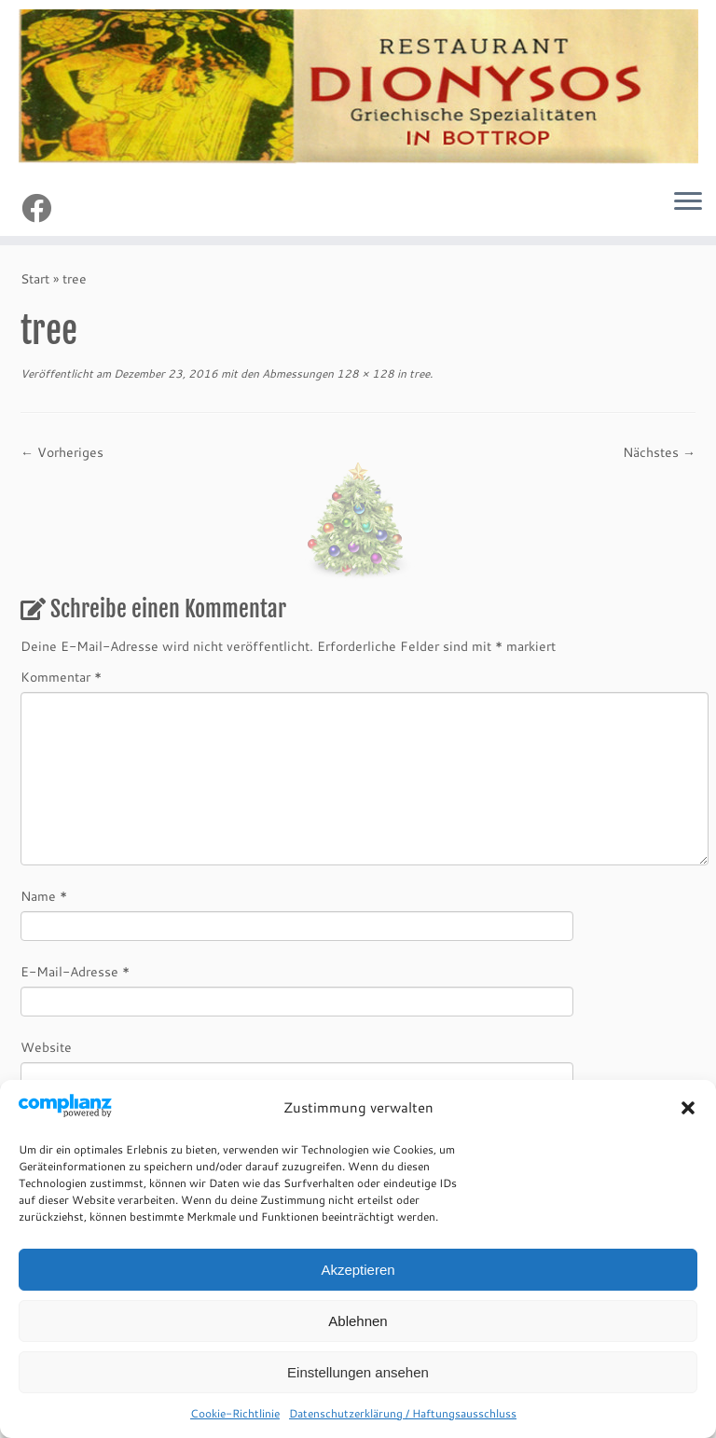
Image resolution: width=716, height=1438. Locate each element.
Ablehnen (357, 1321)
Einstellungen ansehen (358, 1372)
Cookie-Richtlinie (235, 1413)
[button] (688, 1108)
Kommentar (61, 677)
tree (418, 373)
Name (44, 896)
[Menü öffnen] (688, 202)
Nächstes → (659, 452)
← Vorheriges (62, 452)
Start (35, 279)
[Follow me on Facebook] (42, 207)
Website (46, 1047)
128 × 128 (364, 373)
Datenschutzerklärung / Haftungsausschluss (402, 1413)
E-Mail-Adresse (75, 971)
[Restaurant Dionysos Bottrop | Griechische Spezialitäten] (358, 86)
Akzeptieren (357, 1270)
